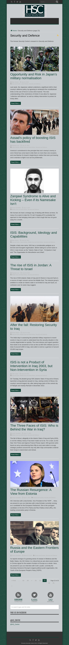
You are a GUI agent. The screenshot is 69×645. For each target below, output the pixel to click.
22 (40, 581)
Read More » (15, 103)
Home (13, 30)
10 (23, 581)
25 (53, 583)
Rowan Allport (15, 332)
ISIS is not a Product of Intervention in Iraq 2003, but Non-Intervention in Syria (31, 366)
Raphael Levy (15, 145)
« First (13, 581)
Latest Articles (24, 84)
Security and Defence (34, 84)
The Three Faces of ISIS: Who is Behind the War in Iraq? (34, 427)
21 (36, 581)
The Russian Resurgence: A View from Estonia (30, 491)
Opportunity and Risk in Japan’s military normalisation (33, 76)
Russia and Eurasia (38, 497)
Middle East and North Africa (27, 147)
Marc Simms (15, 82)
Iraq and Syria (15, 242)
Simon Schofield (16, 207)
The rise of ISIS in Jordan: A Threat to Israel (30, 267)
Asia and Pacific (16, 84)
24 (49, 583)
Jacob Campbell (16, 433)
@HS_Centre (15, 620)
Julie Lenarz (15, 373)
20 (28, 581)
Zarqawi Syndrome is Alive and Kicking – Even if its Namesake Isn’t (33, 200)
